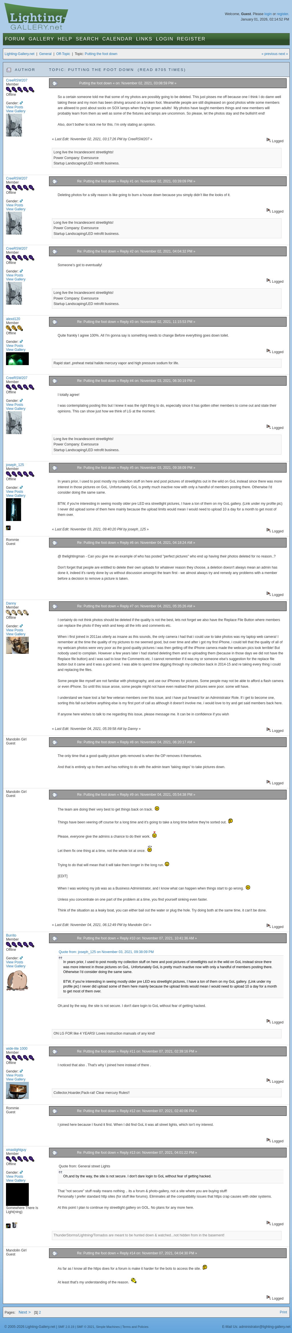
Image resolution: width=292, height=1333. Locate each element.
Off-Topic (63, 54)
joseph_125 (15, 465)
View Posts (14, 107)
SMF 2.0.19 (66, 1326)
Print (283, 1312)
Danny (11, 603)
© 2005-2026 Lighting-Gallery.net (29, 1327)
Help (65, 39)
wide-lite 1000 (16, 1049)
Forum (15, 39)
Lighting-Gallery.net (20, 54)
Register (191, 39)
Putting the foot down (101, 54)
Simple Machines (108, 1326)
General (45, 54)
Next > (25, 1312)
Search (87, 39)
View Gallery (15, 111)
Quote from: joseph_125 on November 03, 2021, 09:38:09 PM (106, 952)
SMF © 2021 (85, 1326)
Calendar (117, 39)
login (268, 14)
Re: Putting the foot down (96, 181)
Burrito (11, 935)
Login (164, 39)
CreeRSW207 (16, 80)
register (282, 14)
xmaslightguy (16, 1150)
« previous (269, 54)
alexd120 (13, 319)
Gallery (41, 39)
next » (283, 54)
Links (144, 39)
